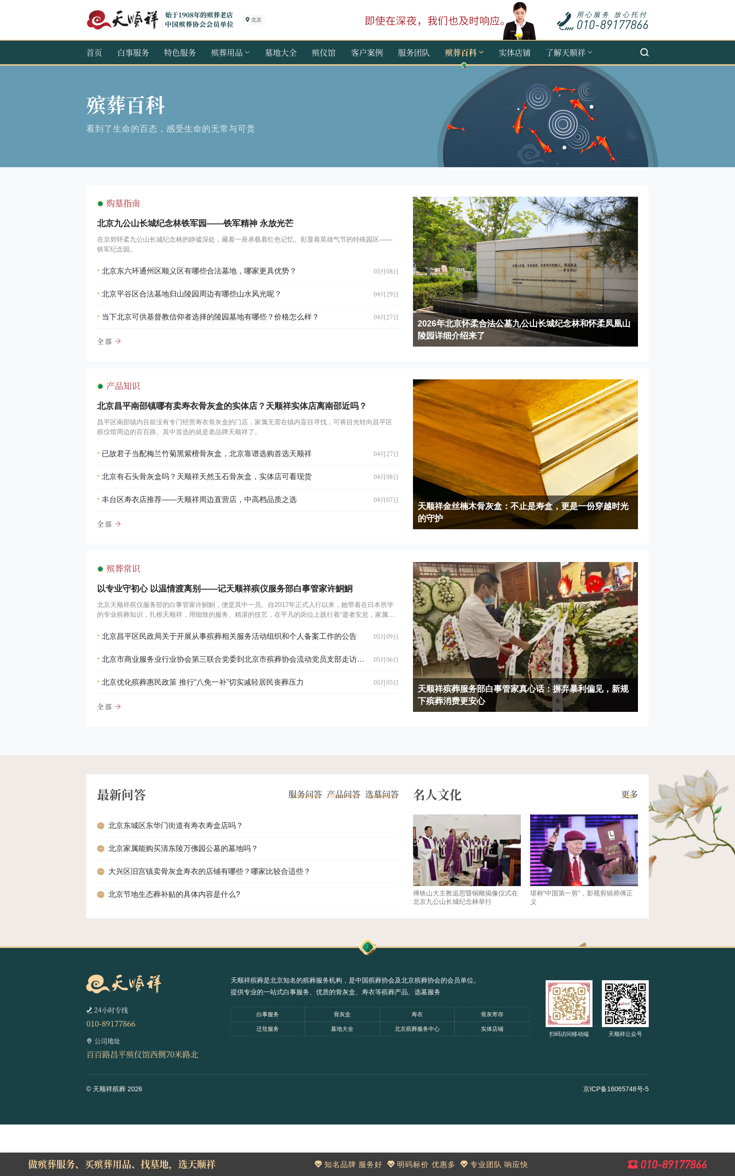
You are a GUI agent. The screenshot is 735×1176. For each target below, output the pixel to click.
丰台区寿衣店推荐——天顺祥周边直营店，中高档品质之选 (207, 524)
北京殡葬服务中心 (417, 1080)
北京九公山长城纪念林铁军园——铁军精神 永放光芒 (203, 231)
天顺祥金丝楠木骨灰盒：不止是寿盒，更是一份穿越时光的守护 (515, 536)
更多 (621, 839)
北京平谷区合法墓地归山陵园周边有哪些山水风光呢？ (200, 302)
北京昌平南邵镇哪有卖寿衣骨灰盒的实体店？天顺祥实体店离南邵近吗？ (240, 430)
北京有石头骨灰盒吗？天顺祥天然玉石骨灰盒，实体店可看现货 (215, 501)
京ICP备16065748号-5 (616, 1140)
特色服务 (180, 52)
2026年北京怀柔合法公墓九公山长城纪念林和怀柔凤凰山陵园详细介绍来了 (516, 337)
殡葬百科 (461, 52)
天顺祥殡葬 (109, 1140)
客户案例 (367, 52)
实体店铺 (515, 52)
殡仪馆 (324, 52)
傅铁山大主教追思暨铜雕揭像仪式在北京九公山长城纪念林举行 (457, 942)
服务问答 (297, 839)
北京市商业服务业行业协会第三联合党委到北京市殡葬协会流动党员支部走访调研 (234, 700)
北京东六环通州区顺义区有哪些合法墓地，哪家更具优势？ (207, 279)
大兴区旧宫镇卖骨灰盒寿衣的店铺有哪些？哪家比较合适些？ (217, 916)
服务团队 (414, 52)
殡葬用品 (227, 52)
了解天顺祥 (565, 52)
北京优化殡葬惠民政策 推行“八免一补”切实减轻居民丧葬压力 (211, 723)
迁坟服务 (267, 1080)
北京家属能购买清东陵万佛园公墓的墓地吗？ (191, 893)
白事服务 (133, 52)
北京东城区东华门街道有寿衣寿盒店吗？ (183, 870)
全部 (113, 349)
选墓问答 (374, 839)
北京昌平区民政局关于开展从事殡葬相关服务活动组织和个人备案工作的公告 (234, 677)
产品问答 (335, 839)
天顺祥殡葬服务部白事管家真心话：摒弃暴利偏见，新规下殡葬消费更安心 (515, 736)
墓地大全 (281, 52)
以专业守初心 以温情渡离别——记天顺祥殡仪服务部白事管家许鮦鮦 (232, 629)
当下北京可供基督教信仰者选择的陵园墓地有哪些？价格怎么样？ (218, 325)
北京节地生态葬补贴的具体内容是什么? (182, 939)
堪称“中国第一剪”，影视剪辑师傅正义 (573, 942)
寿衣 (417, 1066)
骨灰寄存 (492, 1066)
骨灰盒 (342, 1066)
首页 (94, 52)
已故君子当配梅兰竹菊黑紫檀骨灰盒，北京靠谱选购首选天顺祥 (215, 478)
